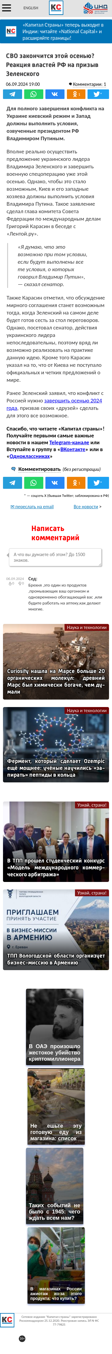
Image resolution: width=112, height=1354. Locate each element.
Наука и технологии (87, 627)
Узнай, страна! (92, 805)
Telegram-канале (69, 442)
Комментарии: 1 (89, 84)
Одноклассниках (30, 456)
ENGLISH (31, 7)
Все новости (86, 506)
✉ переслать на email (32, 506)
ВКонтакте (72, 449)
